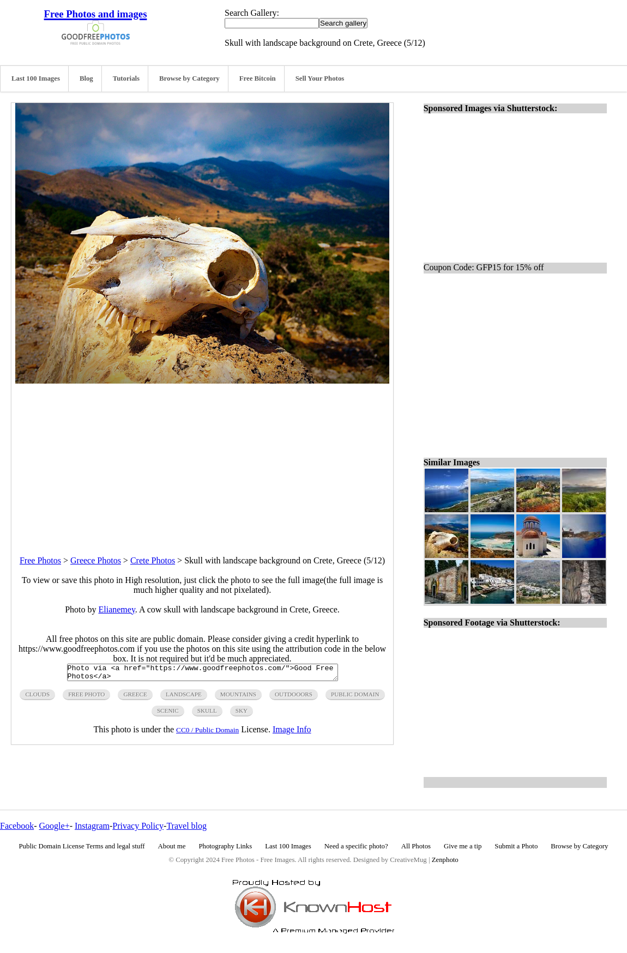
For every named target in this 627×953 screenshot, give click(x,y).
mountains (238, 697)
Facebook (17, 825)
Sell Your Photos (320, 78)
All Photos (416, 846)
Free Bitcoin (257, 78)
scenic (168, 714)
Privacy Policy (138, 825)
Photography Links (225, 846)
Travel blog (186, 825)
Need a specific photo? (356, 846)
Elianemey (116, 609)
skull (207, 714)
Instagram (92, 825)
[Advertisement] (202, 460)
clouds (37, 697)
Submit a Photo (516, 846)
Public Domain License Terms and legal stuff (82, 846)
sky (242, 714)
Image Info (292, 732)
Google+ (54, 825)
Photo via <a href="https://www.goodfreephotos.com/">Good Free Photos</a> (202, 674)
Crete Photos (152, 560)
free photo (86, 697)
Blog (86, 78)
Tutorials (126, 78)
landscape (184, 697)
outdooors (293, 697)
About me (172, 846)
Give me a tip (462, 846)
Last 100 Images (35, 78)
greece (135, 697)
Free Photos (40, 560)
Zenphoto (445, 860)
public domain (355, 697)
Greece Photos (95, 560)
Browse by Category (189, 78)
